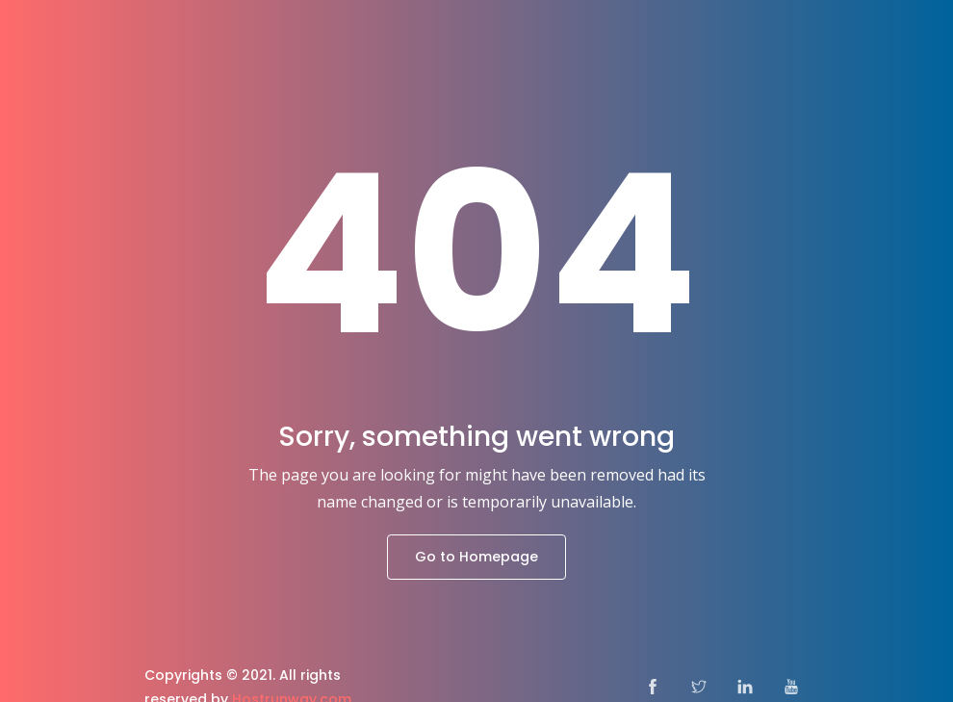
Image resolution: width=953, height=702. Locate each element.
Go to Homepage (476, 556)
